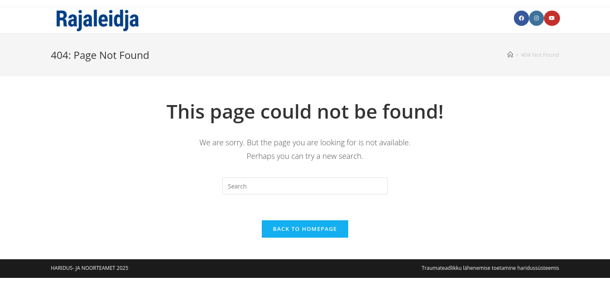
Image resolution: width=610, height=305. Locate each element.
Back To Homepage (305, 229)
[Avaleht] (510, 54)
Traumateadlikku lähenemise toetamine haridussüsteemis (490, 268)
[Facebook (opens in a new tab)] (521, 18)
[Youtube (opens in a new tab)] (552, 18)
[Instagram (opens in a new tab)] (536, 18)
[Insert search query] (305, 185)
